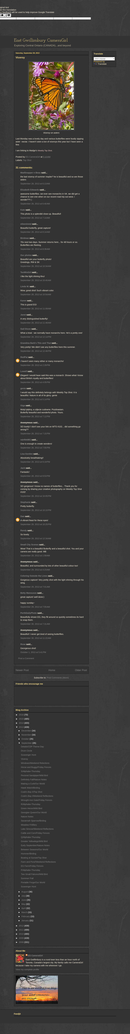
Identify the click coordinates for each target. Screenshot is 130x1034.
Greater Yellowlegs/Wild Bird (34, 841)
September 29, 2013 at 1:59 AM (35, 555)
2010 (21, 934)
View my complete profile (27, 969)
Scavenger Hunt (28, 755)
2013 (21, 727)
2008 (21, 942)
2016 (21, 715)
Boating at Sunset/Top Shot (33, 858)
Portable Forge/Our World (33, 882)
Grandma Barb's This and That (35, 343)
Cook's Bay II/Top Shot (31, 792)
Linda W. (24, 286)
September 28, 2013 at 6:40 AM (35, 204)
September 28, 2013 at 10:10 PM (35, 510)
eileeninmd (25, 224)
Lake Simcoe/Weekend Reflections (37, 829)
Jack (22, 468)
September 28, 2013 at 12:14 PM (35, 337)
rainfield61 (25, 440)
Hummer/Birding (28, 853)
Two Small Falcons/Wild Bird (34, 874)
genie (23, 388)
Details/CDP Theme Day (32, 746)
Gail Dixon (25, 329)
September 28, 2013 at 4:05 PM (35, 382)
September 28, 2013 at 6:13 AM (35, 183)
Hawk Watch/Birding (30, 788)
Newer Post (22, 670)
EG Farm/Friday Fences (32, 866)
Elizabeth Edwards (29, 190)
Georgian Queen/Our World (34, 812)
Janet (23, 315)
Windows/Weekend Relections (35, 763)
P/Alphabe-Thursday (30, 870)
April (23, 908)
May (23, 904)
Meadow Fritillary (29, 825)
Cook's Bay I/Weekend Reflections (37, 796)
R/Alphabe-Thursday (30, 804)
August (25, 892)
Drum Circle (26, 751)
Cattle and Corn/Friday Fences (35, 833)
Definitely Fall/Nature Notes (34, 779)
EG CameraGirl (35, 955)
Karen (23, 300)
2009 (21, 938)
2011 (21, 930)
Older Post (81, 670)
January (25, 920)
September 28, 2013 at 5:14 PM (35, 399)
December (26, 731)
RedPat (24, 357)
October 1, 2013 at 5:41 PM (33, 652)
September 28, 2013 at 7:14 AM (35, 218)
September (26, 743)
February (25, 916)
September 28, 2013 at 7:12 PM (35, 416)
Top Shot (27, 160)
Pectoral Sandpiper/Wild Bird (34, 775)
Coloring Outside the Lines (33, 576)
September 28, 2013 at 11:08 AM (35, 308)
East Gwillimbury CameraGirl (41, 40)
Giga (22, 405)
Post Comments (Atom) (58, 678)
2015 (21, 719)
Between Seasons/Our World (34, 849)
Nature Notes (27, 816)
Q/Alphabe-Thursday (30, 837)
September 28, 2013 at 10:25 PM (35, 524)
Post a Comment (26, 658)
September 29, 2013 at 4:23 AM (35, 570)
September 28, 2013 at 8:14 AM (35, 232)
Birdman (24, 238)
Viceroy (24, 759)
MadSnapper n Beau (30, 173)
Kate (22, 210)
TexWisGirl (25, 272)
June (24, 900)
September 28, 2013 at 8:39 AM (35, 249)
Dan (22, 516)
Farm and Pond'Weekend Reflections (38, 862)
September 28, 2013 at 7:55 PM (35, 448)
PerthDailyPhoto (28, 613)
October (25, 739)
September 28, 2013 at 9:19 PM (35, 462)
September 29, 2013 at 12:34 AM (35, 538)
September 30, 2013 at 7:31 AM (35, 624)
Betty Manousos (28, 593)
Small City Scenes (29, 544)
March (24, 912)
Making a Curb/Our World (33, 783)
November (26, 735)
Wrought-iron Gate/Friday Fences (36, 800)
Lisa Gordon (26, 454)
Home (51, 670)
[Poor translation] (7, 15)
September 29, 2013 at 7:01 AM (35, 587)
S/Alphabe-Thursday (30, 771)
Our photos (26, 255)
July (23, 896)
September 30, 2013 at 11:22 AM (35, 638)
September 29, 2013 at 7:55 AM (35, 607)
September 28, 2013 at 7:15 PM (35, 433)
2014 (21, 723)
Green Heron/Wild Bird (31, 808)
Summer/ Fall (27, 878)
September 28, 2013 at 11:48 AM (35, 323)
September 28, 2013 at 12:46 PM (35, 351)
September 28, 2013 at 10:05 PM (35, 496)
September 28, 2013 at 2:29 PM (35, 365)
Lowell (23, 371)
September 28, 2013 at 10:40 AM (35, 280)
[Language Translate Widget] (104, 58)
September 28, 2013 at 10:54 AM (35, 294)
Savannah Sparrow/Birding (33, 821)
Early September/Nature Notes (35, 845)
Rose (23, 644)
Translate (100, 64)
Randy (23, 530)
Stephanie (25, 502)
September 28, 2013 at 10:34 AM (35, 266)
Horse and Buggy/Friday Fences (36, 767)
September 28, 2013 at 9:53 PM (35, 476)
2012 (21, 926)
